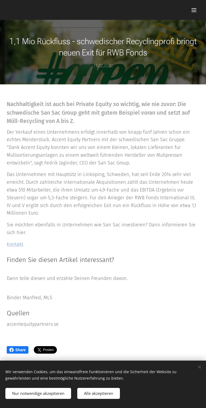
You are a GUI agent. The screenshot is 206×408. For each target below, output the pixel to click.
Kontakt (15, 244)
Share (17, 350)
